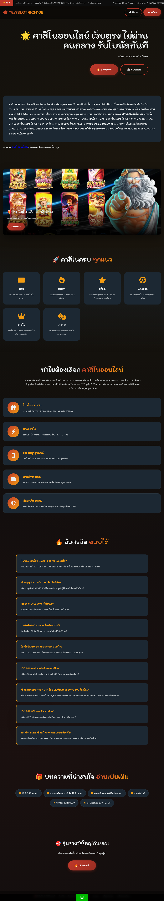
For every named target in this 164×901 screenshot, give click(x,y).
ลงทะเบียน (152, 12)
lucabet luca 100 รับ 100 (97, 802)
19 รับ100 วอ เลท (28, 793)
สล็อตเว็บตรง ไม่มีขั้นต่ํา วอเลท (106, 793)
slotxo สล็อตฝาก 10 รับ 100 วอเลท (64, 793)
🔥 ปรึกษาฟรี (104, 69)
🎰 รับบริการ (134, 69)
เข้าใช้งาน (133, 12)
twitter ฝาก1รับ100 (64, 802)
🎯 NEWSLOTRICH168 (23, 12)
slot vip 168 (138, 793)
